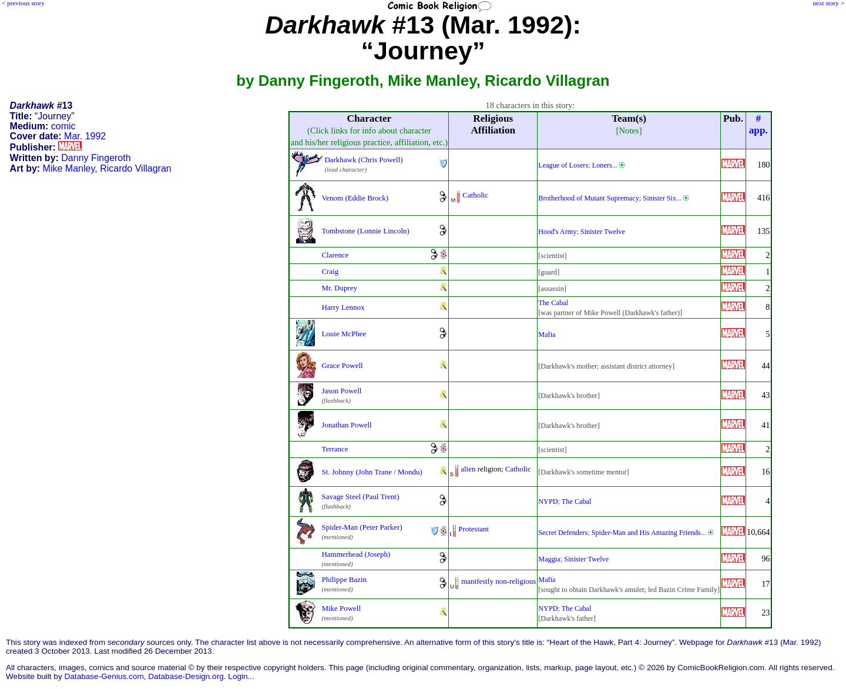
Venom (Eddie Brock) (354, 197)
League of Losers (563, 165)
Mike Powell (341, 608)
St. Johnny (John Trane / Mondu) (371, 471)
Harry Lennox (342, 307)
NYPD (548, 501)
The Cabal (553, 303)
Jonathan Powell (346, 424)
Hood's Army (557, 232)
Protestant (473, 528)
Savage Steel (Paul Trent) (360, 496)
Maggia (549, 559)
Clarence (334, 254)
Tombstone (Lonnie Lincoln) (365, 230)
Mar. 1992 (85, 136)
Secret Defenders (563, 533)
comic (63, 126)
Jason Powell (341, 390)
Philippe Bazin (344, 579)
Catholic (475, 194)
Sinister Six (659, 198)
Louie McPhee (343, 333)
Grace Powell (341, 365)
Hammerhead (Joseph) (355, 554)
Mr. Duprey (339, 287)
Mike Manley (69, 168)
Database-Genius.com (103, 676)
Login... (241, 676)
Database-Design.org (185, 676)
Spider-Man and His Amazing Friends (646, 533)
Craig (329, 271)
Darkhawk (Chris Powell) (363, 159)
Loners (602, 165)
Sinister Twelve (602, 232)
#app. (758, 124)
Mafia (546, 334)
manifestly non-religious (498, 581)
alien (468, 468)
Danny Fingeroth (95, 158)
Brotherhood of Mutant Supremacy (588, 198)
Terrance (334, 448)
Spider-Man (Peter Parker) (361, 527)
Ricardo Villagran (136, 168)
